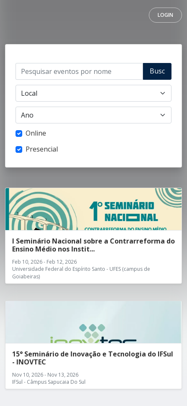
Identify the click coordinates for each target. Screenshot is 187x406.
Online (36, 133)
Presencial (42, 149)
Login (165, 14)
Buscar (157, 73)
